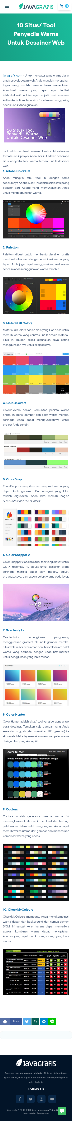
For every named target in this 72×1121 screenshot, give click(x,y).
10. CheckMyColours (18, 910)
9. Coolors (10, 809)
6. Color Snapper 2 (16, 555)
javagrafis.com (12, 75)
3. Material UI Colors (17, 323)
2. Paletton (10, 247)
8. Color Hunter (14, 715)
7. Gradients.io (13, 630)
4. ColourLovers (14, 403)
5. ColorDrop (12, 479)
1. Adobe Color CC (16, 171)
